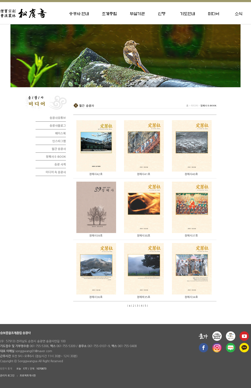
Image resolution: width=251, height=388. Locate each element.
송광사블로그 (58, 125)
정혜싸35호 (143, 297)
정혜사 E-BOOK (56, 156)
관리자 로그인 (7, 375)
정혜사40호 (191, 174)
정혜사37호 (191, 235)
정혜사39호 (95, 235)
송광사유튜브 (58, 118)
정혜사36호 (95, 297)
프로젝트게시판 (28, 375)
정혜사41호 (143, 174)
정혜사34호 (191, 297)
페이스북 (60, 133)
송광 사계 (60, 164)
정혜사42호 (95, 174)
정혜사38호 (143, 235)
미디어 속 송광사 (56, 172)
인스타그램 (59, 141)
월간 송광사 (59, 149)
